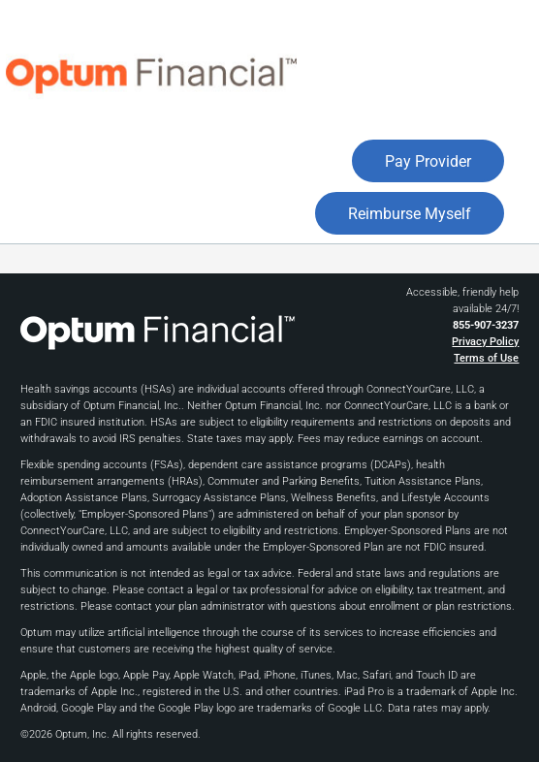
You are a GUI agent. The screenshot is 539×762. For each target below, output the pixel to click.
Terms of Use (486, 358)
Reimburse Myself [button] (409, 214)
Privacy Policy (485, 341)
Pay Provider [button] (428, 161)
